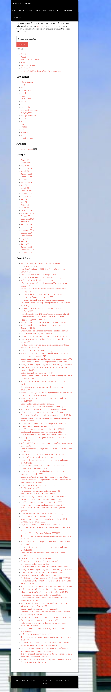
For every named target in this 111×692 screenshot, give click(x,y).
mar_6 (23, 104)
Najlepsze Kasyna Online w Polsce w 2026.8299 (40, 533)
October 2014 (26, 216)
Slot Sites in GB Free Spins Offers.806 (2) (38, 333)
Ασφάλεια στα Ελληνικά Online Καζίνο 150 (38, 494)
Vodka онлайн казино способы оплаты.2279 (40, 609)
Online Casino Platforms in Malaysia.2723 (38, 274)
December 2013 (27, 227)
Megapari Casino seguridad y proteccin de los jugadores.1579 (46, 364)
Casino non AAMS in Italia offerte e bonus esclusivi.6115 (44, 477)
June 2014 (25, 222)
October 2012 (26, 252)
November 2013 (27, 230)
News (23, 124)
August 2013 (26, 238)
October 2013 (26, 233)
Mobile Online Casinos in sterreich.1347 (37, 280)
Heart (23, 96)
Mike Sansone (22, 3)
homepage (41, 26)
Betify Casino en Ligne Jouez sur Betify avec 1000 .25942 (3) (45, 578)
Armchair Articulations (30, 60)
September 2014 (27, 219)
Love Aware (26, 99)
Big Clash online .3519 (30, 488)
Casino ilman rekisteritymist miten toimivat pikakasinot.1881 (46, 359)
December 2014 (27, 210)
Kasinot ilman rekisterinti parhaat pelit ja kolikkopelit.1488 (45, 409)
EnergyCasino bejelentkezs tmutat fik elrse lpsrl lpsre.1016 (45, 331)
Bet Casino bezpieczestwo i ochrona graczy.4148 (41, 294)
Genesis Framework (55, 681)
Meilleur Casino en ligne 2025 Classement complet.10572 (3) (46, 322)
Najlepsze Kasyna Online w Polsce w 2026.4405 (40, 491)
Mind (23, 121)
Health (23, 93)
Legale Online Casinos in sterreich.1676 (37, 404)
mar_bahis (25, 107)
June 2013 (25, 244)
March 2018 (25, 171)
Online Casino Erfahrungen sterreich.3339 (38, 485)
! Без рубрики (27, 82)
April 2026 (25, 160)
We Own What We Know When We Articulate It (41, 71)
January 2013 (26, 247)
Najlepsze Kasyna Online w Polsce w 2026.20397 (41, 595)
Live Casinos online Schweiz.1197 (35, 564)
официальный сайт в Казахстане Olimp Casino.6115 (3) (44, 592)
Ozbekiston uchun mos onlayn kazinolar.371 (39, 620)
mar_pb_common (28, 115)
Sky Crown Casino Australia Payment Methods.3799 (42, 575)
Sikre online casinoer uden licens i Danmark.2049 (42, 412)
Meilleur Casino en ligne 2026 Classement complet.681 (43, 435)
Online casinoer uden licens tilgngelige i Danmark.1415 (44, 362)
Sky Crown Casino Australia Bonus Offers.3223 (40, 524)
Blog (23, 62)
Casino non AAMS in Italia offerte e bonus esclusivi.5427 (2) (46, 415)
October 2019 (26, 168)
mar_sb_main (26, 118)
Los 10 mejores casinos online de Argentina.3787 (41, 502)
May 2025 (25, 165)
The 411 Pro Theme (37, 681)
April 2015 (25, 205)
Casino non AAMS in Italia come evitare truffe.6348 (42, 454)
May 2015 (25, 202)
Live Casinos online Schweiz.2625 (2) (36, 350)
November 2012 (27, 250)
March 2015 (25, 207)
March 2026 (26, 163)
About (23, 54)
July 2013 (24, 241)
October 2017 (26, 179)
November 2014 (27, 213)
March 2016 (25, 188)
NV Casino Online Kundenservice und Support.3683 (42, 300)
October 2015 (26, 193)
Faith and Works (28, 65)
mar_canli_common (29, 110)
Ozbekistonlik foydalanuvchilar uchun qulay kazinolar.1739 (46, 617)
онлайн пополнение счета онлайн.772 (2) (39, 558)
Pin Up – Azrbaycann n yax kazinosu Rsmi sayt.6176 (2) (44, 505)
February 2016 (26, 191)
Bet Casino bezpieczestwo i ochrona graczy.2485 (41, 432)
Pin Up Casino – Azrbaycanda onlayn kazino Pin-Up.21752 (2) (46, 586)
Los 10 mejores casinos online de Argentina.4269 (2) (42, 429)
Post (22, 129)
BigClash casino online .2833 (33, 522)
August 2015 (26, 196)
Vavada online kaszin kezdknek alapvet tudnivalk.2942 (44, 519)
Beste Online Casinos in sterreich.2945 (37, 457)
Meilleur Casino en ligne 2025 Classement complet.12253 (44, 567)
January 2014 (26, 224)
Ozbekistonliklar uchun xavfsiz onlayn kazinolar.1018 (43, 423)
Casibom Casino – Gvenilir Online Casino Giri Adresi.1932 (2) (46, 336)
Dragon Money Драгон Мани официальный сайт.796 (43, 572)
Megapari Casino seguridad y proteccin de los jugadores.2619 (46, 569)
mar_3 (23, 101)
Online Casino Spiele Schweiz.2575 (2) (37, 373)
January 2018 (26, 174)
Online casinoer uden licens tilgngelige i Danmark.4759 (44, 589)
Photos (24, 127)
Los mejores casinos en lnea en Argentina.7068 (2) (42, 513)
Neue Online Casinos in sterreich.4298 (37, 297)
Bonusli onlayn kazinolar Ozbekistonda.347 (39, 561)
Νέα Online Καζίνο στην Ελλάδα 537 (36, 516)
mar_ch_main (27, 113)
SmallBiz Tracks (27, 68)
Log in (44, 683)
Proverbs (24, 132)
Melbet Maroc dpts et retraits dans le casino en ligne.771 (44, 406)
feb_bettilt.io (26, 90)
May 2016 (25, 185)
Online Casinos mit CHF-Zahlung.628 (36, 634)
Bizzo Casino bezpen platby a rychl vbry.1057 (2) (41, 277)
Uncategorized (27, 138)
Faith (23, 87)
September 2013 (27, 236)
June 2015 (25, 199)
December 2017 (27, 177)
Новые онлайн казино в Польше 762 (37, 426)
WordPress (68, 681)
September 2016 (27, 182)
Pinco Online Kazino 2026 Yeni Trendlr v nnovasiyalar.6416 (45, 314)
